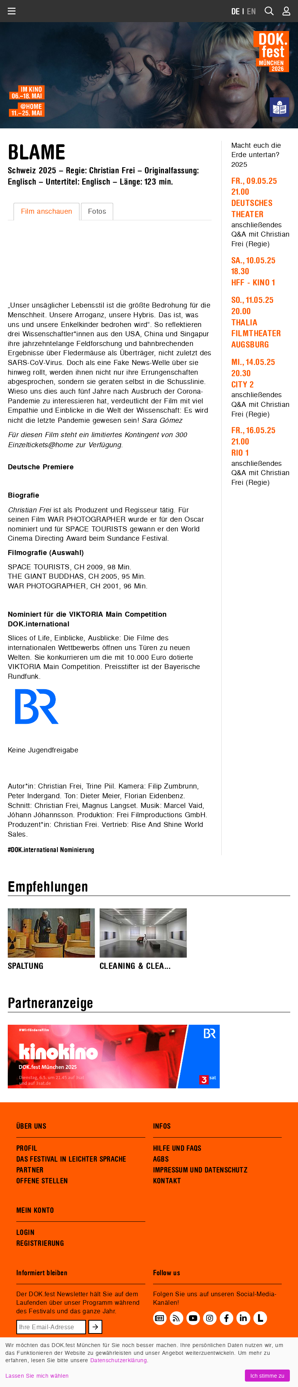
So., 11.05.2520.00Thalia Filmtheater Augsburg (256, 322)
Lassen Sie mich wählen (37, 1375)
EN (251, 11)
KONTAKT (167, 1181)
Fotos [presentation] (97, 211)
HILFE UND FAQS (177, 1148)
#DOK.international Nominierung (51, 850)
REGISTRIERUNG (40, 1243)
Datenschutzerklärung (118, 1360)
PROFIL (26, 1148)
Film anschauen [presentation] (46, 211)
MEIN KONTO (35, 1210)
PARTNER (30, 1170)
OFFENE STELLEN (42, 1181)
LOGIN (25, 1233)
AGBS (161, 1159)
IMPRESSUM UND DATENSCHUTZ (200, 1170)
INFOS (162, 1126)
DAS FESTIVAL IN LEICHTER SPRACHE (71, 1159)
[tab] (46, 211)
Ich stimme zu (267, 1375)
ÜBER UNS (31, 1126)
